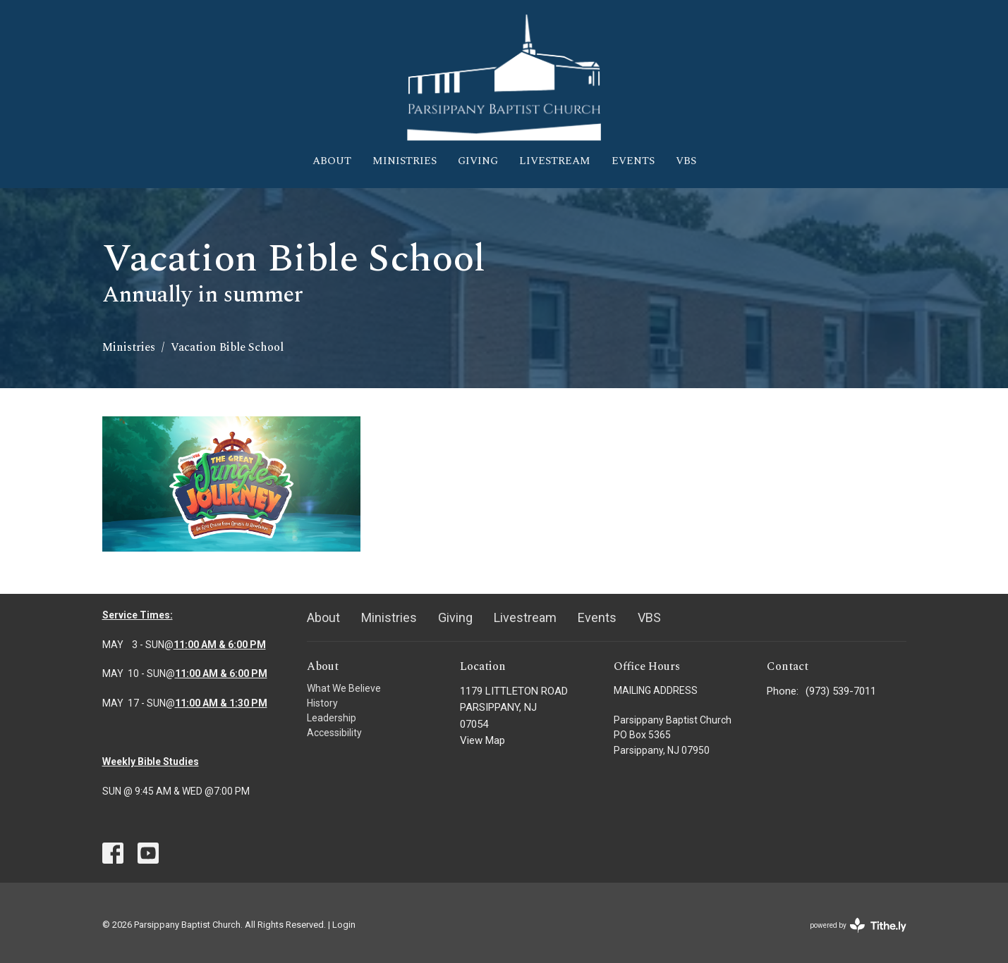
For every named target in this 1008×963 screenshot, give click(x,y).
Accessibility (334, 732)
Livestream (554, 161)
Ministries (404, 161)
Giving (478, 161)
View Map (482, 740)
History (322, 703)
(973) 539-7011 (841, 691)
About (331, 161)
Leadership (331, 717)
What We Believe (344, 688)
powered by (858, 925)
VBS (686, 161)
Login (344, 924)
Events (633, 161)
